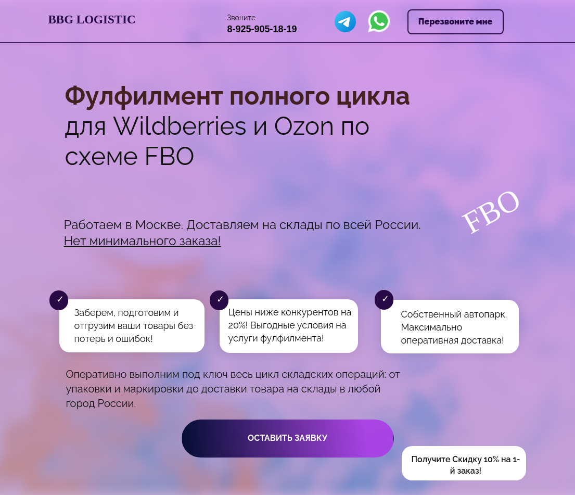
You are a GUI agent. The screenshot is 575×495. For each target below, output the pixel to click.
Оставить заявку (287, 438)
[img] (345, 21)
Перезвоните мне (455, 22)
